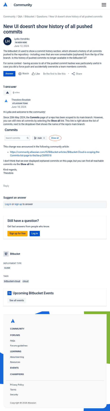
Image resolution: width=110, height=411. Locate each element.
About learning (17, 357)
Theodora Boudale (21, 99)
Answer (9, 73)
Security (14, 394)
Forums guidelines (18, 345)
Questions (42, 16)
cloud (25, 281)
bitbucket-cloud (12, 281)
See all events (16, 300)
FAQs (12, 340)
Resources (15, 362)
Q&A (20, 16)
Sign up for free (17, 233)
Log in (8, 204)
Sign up (18, 204)
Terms (13, 389)
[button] (54, 135)
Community (23, 4)
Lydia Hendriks (22, 39)
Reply (6, 186)
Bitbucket (29, 16)
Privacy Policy (17, 384)
